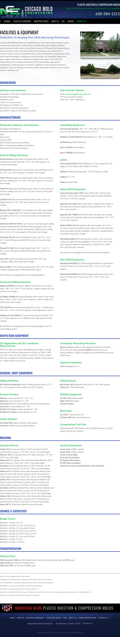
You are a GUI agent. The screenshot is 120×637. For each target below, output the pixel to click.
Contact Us (81, 21)
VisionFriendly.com (55, 632)
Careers (71, 21)
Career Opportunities (87, 618)
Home (12, 618)
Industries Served (41, 21)
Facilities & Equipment (22, 21)
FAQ (63, 21)
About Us (55, 21)
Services (7, 21)
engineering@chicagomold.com (78, 94)
